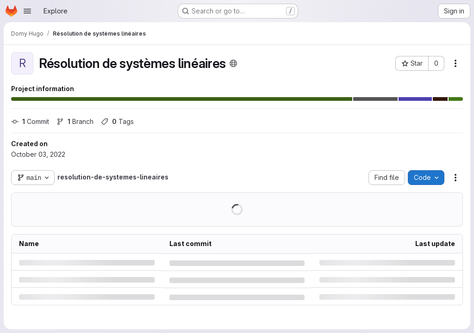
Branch (75, 121)
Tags (117, 121)
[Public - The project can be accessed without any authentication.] (233, 63)
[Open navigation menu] (27, 11)
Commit (30, 121)
